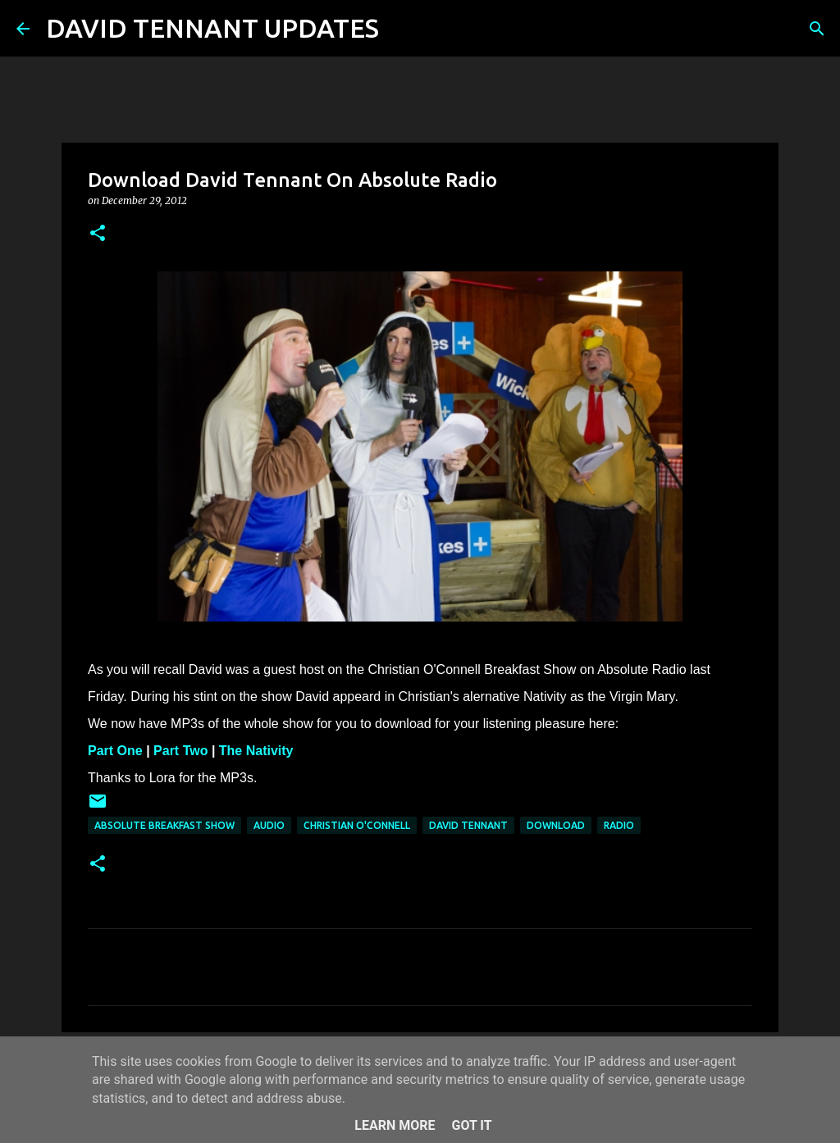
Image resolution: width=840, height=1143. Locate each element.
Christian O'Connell (357, 825)
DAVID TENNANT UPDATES (212, 28)
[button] (97, 234)
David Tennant (468, 825)
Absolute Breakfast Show (164, 825)
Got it (471, 1125)
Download (556, 825)
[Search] (402, 28)
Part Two (180, 751)
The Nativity (256, 751)
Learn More (394, 1125)
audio (269, 825)
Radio (619, 825)
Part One (115, 751)
